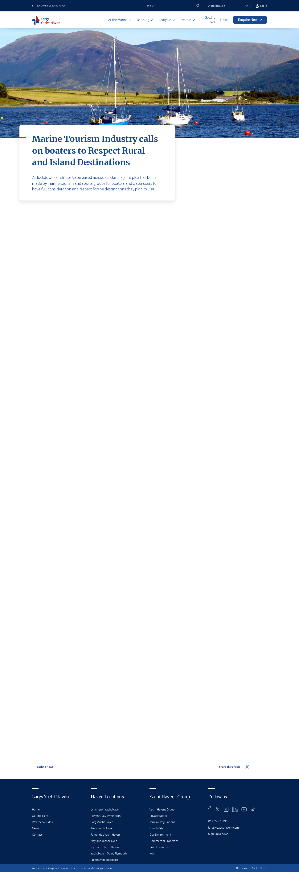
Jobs (152, 853)
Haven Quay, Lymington (106, 816)
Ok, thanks (242, 868)
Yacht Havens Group (163, 809)
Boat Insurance (159, 847)
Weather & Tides (43, 822)
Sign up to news (218, 834)
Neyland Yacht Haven (104, 841)
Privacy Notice (159, 816)
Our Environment (161, 834)
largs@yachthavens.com (224, 827)
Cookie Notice (259, 868)
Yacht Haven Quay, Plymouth (110, 853)
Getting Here (203, 20)
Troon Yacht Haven (103, 828)
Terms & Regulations (163, 822)
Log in (261, 6)
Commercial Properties (165, 841)
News (222, 20)
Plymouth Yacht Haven (105, 847)
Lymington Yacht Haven (106, 809)
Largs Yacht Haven (103, 822)
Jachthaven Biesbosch (105, 860)
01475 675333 (218, 821)
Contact (37, 834)
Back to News (42, 766)
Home (36, 809)
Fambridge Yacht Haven (106, 834)
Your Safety (157, 828)
